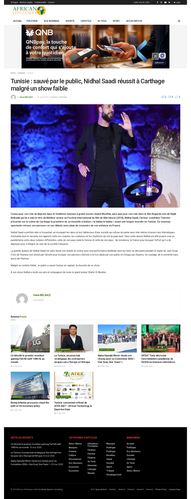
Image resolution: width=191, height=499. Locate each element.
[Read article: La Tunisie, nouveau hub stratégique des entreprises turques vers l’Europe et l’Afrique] (73, 338)
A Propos (14, 2)
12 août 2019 (42, 97)
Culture (30, 73)
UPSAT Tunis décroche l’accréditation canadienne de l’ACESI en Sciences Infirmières (158, 359)
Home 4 (131, 489)
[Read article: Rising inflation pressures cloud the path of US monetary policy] (30, 386)
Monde (91, 473)
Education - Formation (155, 350)
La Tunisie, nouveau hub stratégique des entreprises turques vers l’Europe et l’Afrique (72, 359)
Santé (109, 459)
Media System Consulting (51, 489)
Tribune (110, 471)
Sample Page (174, 489)
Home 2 (112, 489)
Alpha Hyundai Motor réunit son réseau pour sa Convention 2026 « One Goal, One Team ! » (116, 359)
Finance (91, 457)
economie (74, 471)
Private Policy (160, 489)
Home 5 (140, 489)
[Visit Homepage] (29, 11)
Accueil (17, 21)
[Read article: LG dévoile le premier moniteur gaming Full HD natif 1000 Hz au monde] (30, 338)
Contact (51, 2)
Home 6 (149, 489)
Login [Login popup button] (177, 2)
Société (70, 21)
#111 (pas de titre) (99, 489)
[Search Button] (179, 21)
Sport (116, 21)
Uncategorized (113, 474)
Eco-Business (51, 21)
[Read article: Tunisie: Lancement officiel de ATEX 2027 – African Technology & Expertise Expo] (73, 386)
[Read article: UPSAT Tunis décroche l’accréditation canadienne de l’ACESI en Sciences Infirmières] (160, 338)
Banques (17, 397)
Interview (92, 465)
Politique (32, 21)
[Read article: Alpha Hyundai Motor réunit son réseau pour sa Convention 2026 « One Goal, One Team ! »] (117, 338)
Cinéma (72, 451)
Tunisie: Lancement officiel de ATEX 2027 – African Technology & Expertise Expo (73, 406)
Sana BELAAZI (26, 97)
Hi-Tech (102, 21)
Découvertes (75, 459)
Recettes (110, 455)
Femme (91, 454)
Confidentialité (40, 2)
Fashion (91, 450)
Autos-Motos (134, 21)
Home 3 (121, 489)
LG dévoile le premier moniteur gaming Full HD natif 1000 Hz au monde (27, 359)
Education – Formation (93, 444)
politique (110, 451)
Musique (110, 443)
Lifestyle (86, 21)
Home (13, 73)
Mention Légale (26, 2)
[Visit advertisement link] (95, 46)
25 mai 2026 (16, 366)
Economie (74, 467)
